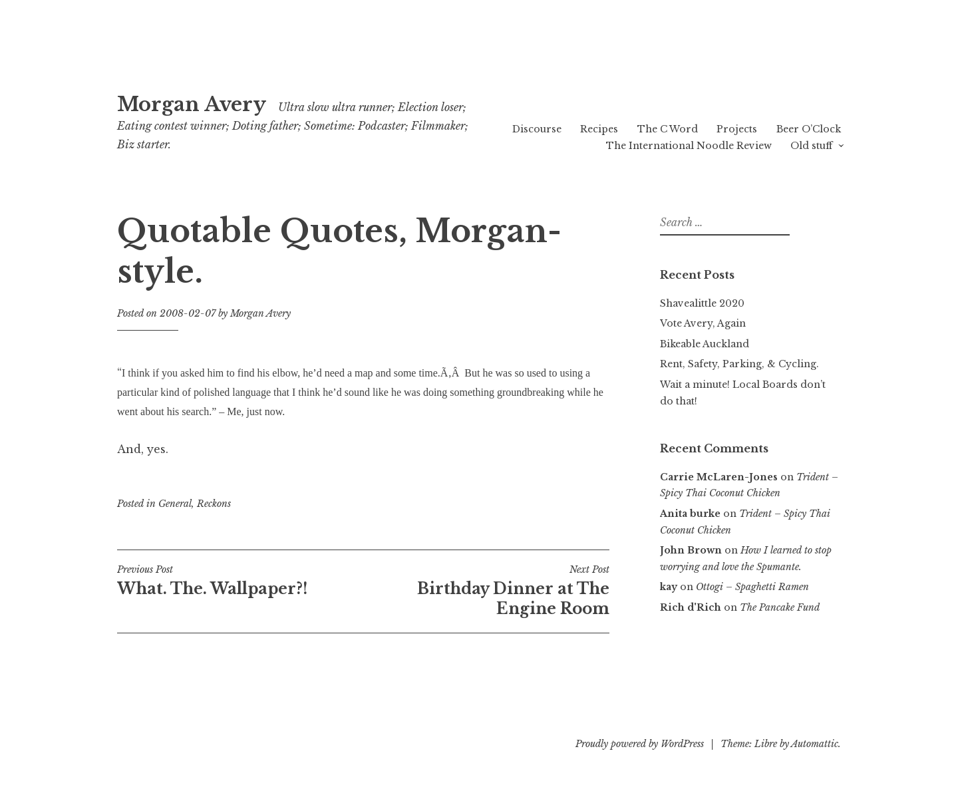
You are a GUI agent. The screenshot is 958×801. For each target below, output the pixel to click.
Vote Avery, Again (703, 323)
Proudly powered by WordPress (639, 744)
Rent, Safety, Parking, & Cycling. (739, 364)
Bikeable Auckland (704, 344)
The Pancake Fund (780, 607)
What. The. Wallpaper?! (240, 580)
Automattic (814, 744)
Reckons (214, 504)
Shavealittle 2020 (702, 303)
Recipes (599, 129)
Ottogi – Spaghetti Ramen (752, 587)
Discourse (536, 129)
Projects (737, 129)
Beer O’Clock (808, 129)
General (175, 504)
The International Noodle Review (689, 146)
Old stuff (811, 146)
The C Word (667, 129)
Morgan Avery (191, 104)
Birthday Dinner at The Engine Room (486, 590)
